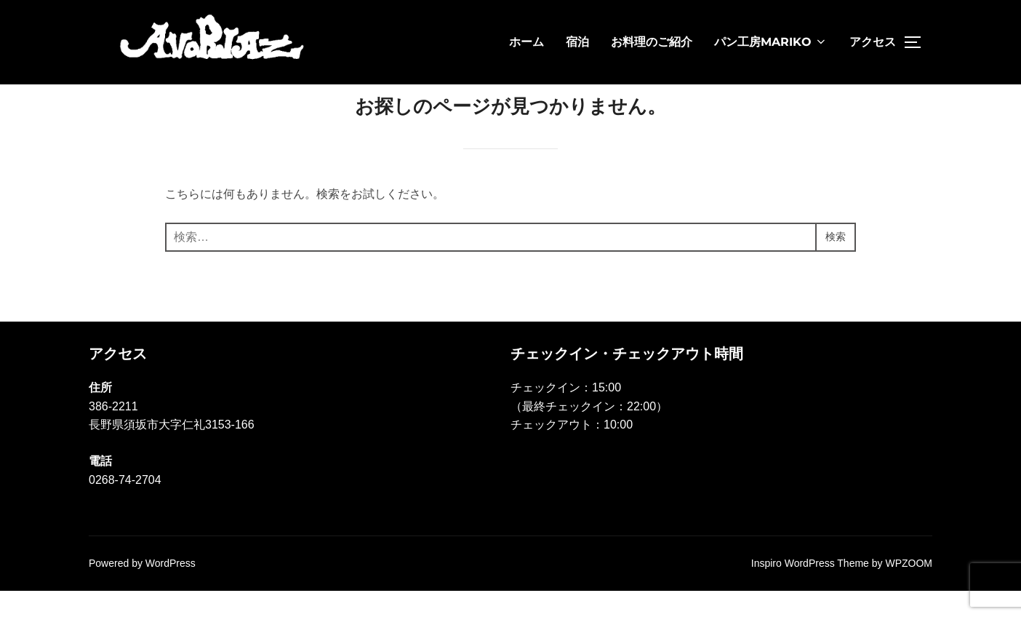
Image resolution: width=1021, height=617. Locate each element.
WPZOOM (908, 589)
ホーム (526, 42)
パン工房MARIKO (771, 42)
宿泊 (577, 42)
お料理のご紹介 (651, 42)
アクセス (872, 42)
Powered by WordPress (142, 589)
